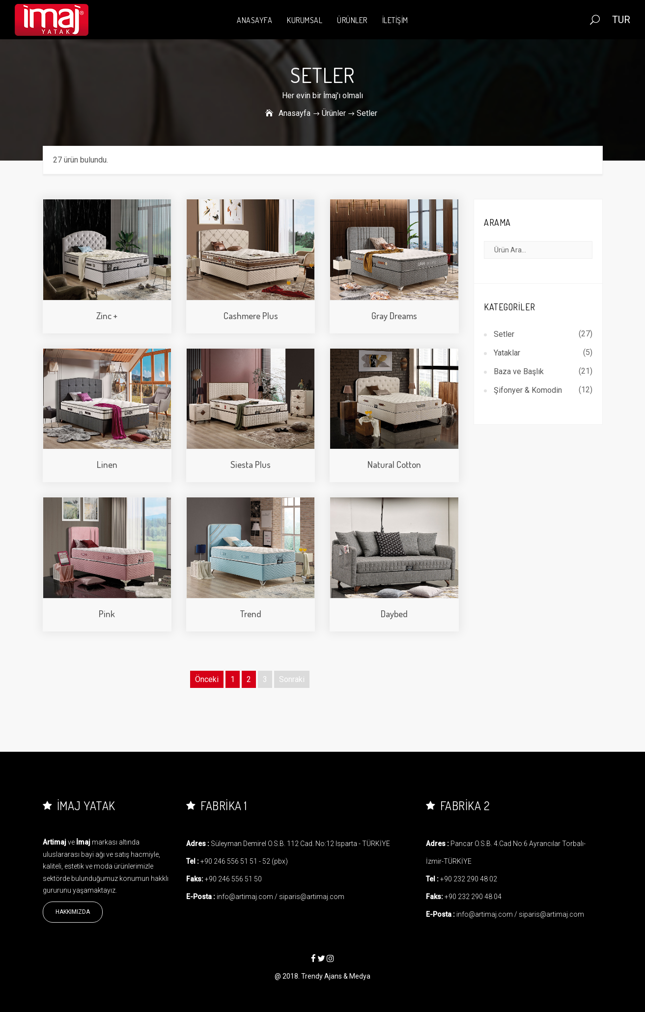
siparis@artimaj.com (311, 897)
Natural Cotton (394, 464)
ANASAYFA (254, 20)
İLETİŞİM (395, 20)
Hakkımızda (73, 911)
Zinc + (106, 315)
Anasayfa (294, 113)
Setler (504, 334)
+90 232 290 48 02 (468, 879)
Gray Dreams (394, 315)
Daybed (394, 613)
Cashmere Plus (251, 315)
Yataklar (507, 352)
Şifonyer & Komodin (528, 390)
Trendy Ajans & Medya (335, 976)
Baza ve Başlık (519, 371)
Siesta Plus (250, 464)
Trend (250, 613)
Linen (107, 464)
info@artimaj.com (245, 897)
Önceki (207, 679)
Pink (107, 613)
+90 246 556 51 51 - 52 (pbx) (244, 861)
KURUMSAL (304, 20)
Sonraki (292, 679)
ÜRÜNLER (352, 20)
